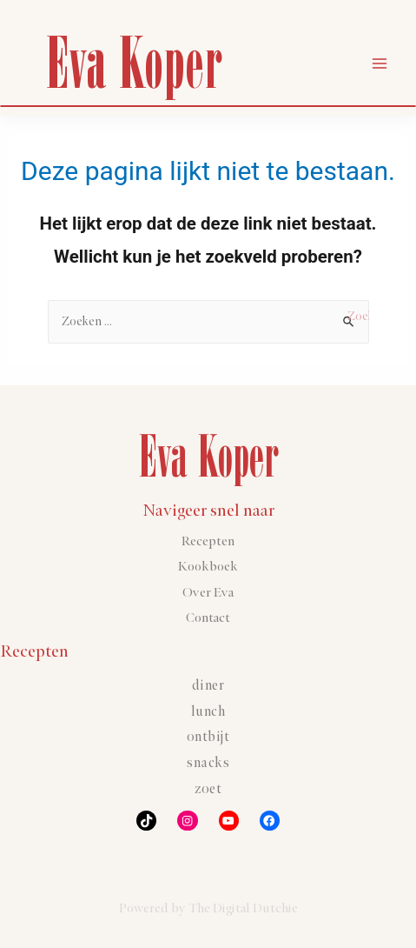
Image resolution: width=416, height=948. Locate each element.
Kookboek (208, 566)
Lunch (208, 712)
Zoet (208, 789)
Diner (208, 686)
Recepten (208, 541)
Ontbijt (208, 737)
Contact (208, 618)
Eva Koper (133, 62)
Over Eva (208, 592)
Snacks (208, 763)
